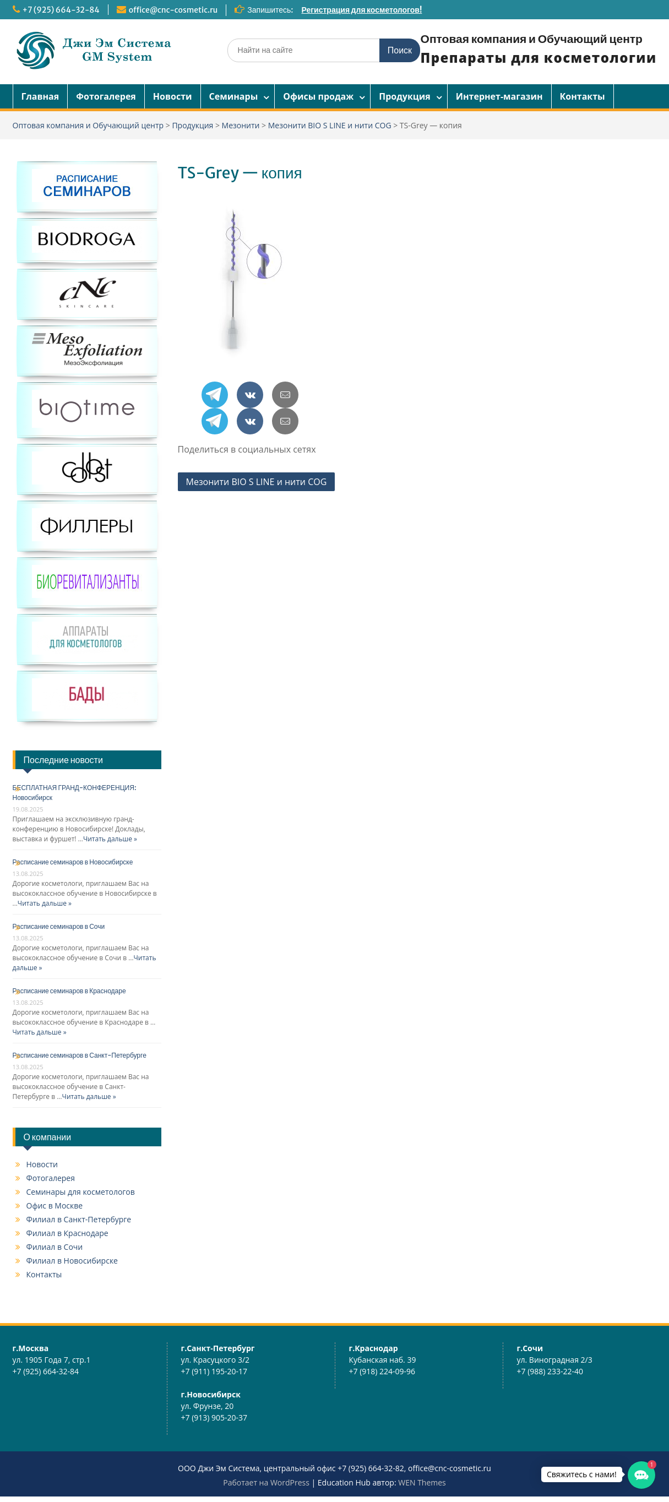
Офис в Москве (54, 1205)
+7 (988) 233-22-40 (550, 1371)
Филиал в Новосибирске (72, 1260)
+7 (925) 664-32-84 (61, 10)
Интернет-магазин (499, 96)
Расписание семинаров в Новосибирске (73, 862)
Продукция (405, 96)
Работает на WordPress (266, 1482)
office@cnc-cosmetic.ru (173, 10)
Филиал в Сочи (54, 1247)
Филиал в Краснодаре (67, 1233)
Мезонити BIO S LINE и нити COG (256, 482)
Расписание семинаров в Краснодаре (69, 991)
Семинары (233, 96)
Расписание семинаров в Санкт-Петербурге (79, 1055)
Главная (40, 96)
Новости (172, 96)
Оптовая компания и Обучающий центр (532, 38)
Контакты (582, 96)
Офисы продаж (318, 96)
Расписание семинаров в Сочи (59, 926)
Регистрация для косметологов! (362, 10)
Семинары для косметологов (80, 1192)
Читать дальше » (110, 838)
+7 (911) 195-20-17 (214, 1371)
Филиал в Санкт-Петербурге (79, 1219)
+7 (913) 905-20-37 (214, 1417)
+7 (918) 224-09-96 (382, 1371)
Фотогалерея (106, 96)
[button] (641, 1475)
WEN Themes (422, 1482)
